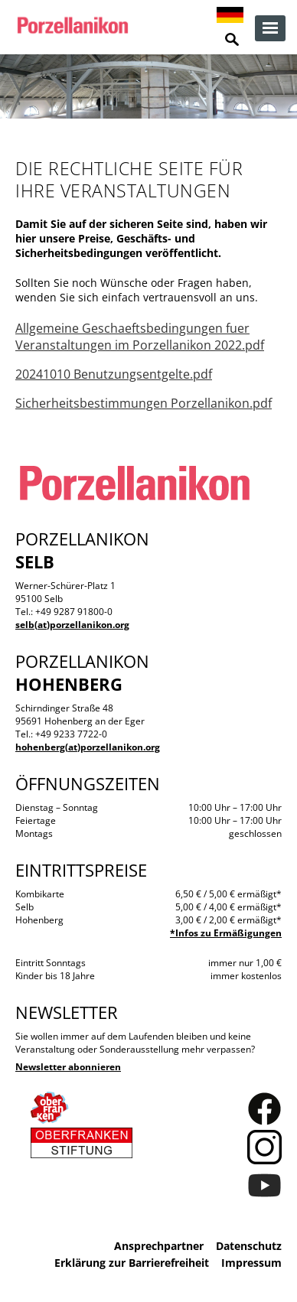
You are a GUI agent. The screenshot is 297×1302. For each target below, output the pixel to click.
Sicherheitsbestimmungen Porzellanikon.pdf (143, 403)
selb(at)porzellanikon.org (72, 624)
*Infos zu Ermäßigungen (226, 932)
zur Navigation (270, 28)
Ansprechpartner (159, 1246)
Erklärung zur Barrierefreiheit (131, 1262)
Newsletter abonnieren (68, 1066)
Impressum (251, 1262)
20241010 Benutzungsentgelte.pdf (113, 374)
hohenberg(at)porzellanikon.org (87, 747)
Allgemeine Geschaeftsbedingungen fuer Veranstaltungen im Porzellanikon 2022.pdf (139, 336)
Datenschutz (249, 1246)
